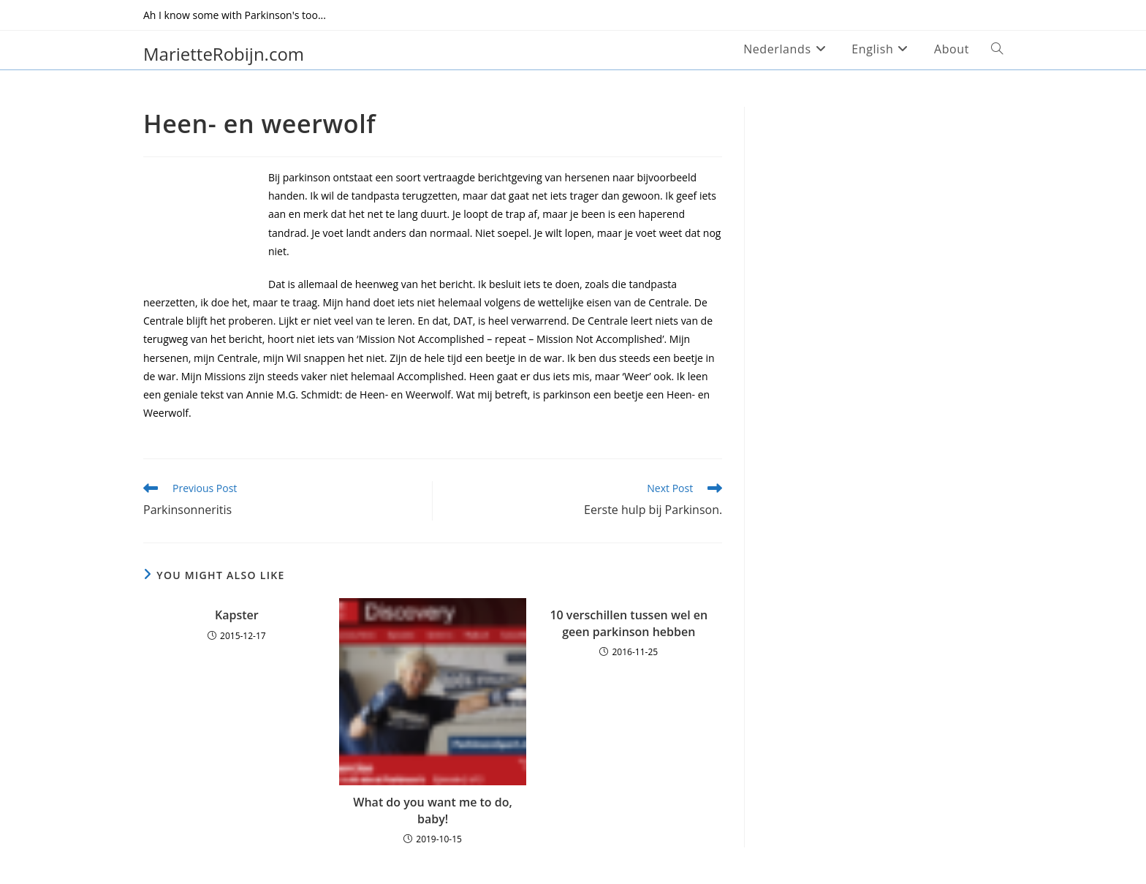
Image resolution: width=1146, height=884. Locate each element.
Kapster (237, 615)
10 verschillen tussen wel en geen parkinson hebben (628, 623)
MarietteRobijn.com (223, 54)
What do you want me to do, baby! (432, 810)
